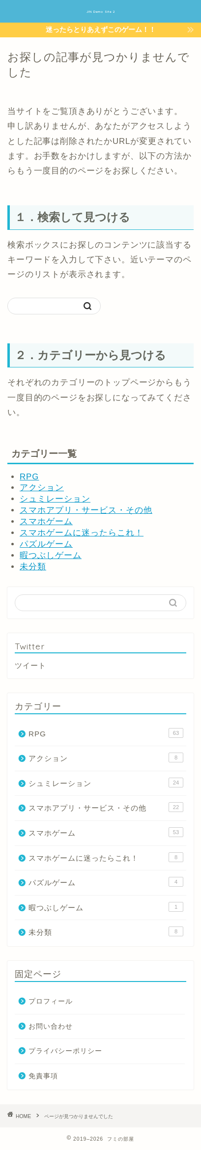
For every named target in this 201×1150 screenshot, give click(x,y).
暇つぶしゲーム (51, 555)
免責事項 (43, 1076)
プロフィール (51, 1001)
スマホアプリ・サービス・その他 (86, 510)
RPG (29, 476)
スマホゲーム (46, 521)
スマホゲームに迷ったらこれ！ (82, 532)
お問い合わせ (51, 1026)
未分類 (33, 566)
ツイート (30, 665)
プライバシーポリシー (65, 1051)
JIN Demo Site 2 (100, 12)
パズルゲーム (46, 544)
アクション (42, 487)
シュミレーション (55, 499)
